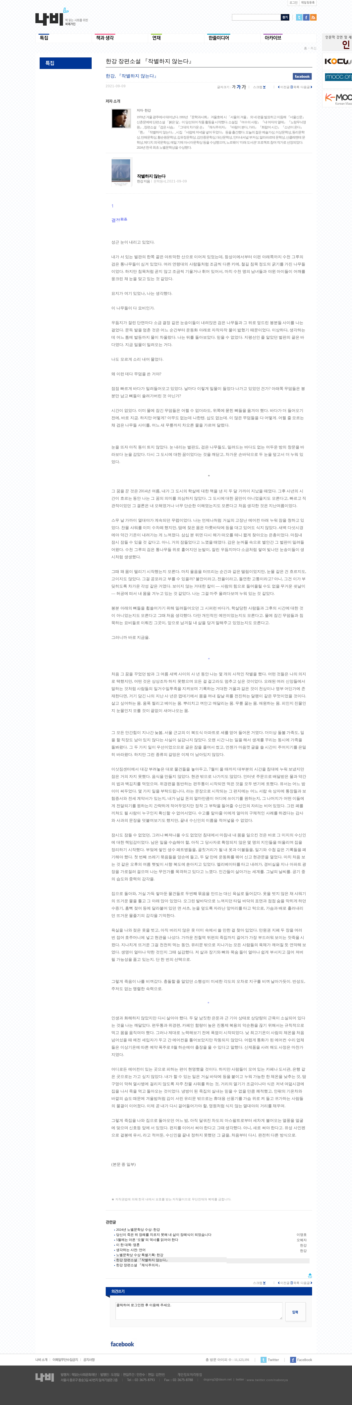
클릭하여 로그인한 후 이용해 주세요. (199, 1311)
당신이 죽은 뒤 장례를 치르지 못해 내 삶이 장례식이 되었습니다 (163, 1235)
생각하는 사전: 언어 (131, 1250)
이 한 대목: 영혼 (128, 1245)
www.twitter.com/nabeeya (267, 1380)
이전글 (284, 87)
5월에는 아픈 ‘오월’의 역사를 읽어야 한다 (147, 1240)
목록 (295, 87)
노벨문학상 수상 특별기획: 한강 (139, 1255)
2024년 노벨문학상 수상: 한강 (138, 1230)
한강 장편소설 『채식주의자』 (139, 1265)
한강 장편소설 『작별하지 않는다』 (142, 1260)
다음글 (306, 87)
